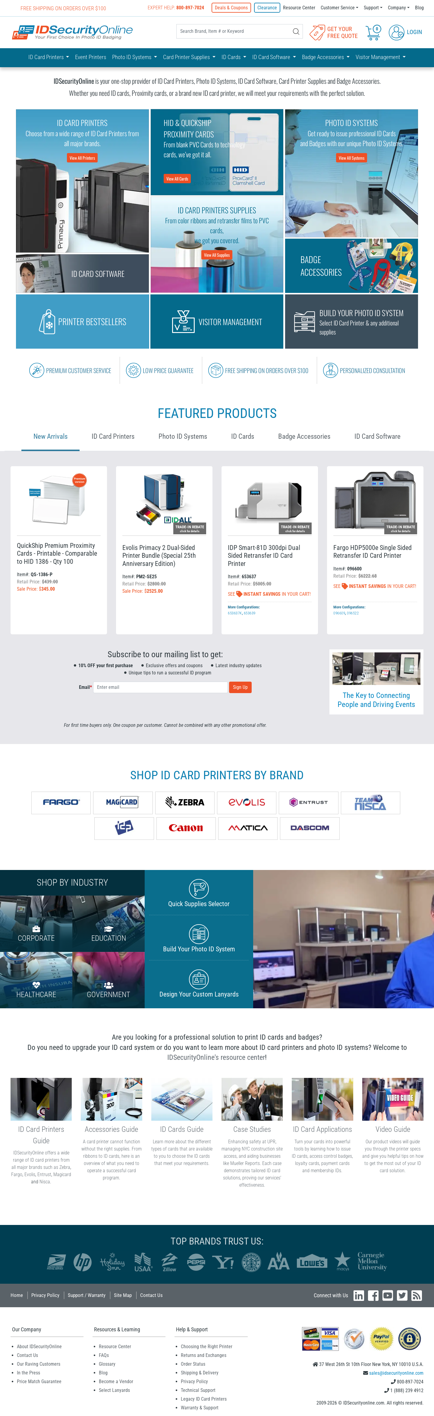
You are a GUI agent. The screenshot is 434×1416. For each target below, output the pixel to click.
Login (405, 32)
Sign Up (240, 687)
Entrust (44, 1174)
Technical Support (198, 1390)
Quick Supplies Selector (199, 893)
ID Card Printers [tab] (113, 436)
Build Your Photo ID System (199, 938)
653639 (250, 613)
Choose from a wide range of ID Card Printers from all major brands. (82, 139)
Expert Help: (176, 8)
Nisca (44, 1182)
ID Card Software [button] (271, 57)
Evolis (29, 1174)
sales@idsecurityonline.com (396, 1373)
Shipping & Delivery (200, 1373)
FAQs (104, 1355)
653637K (235, 613)
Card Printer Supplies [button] (187, 57)
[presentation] (165, 710)
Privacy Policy (45, 1295)
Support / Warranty (86, 1295)
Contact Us (151, 1295)
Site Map (123, 1295)
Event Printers (90, 57)
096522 (353, 613)
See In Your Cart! (269, 594)
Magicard (62, 1174)
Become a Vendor (116, 1381)
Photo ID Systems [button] (132, 57)
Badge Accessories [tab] (304, 436)
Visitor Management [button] (378, 57)
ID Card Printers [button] (46, 57)
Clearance (267, 8)
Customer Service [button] (338, 8)
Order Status (193, 1364)
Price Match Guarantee (39, 1381)
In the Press (28, 1373)
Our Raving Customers (38, 1364)
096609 (339, 613)
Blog (419, 8)
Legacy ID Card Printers (204, 1399)
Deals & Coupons (231, 8)
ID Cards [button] (232, 57)
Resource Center (299, 8)
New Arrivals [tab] (50, 436)
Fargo (16, 1174)
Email (85, 687)
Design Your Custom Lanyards (199, 983)
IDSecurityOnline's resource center (216, 1057)
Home (17, 1295)
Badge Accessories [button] (323, 57)
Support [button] (371, 8)
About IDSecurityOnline (39, 1346)
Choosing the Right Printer (206, 1346)
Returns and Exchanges (203, 1355)
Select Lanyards (114, 1390)
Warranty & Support (200, 1408)
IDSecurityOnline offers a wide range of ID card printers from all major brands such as (40, 1160)
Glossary (107, 1364)
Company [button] (397, 8)
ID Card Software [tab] (377, 436)
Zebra (64, 1167)
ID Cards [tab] (242, 436)
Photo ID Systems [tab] (183, 436)
